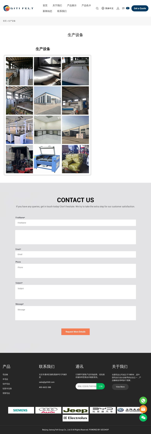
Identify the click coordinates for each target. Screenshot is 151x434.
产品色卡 (86, 5)
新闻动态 (47, 11)
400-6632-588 (45, 387)
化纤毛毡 (6, 384)
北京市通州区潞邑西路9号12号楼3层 (53, 375)
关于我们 (57, 5)
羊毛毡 (5, 379)
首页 (45, 5)
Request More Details (75, 332)
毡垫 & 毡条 (7, 388)
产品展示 (71, 5)
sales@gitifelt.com (46, 382)
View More (120, 387)
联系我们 (62, 11)
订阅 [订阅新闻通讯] (100, 386)
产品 (6, 366)
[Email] (86, 386)
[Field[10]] (75, 254)
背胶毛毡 (6, 393)
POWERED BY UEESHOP (99, 430)
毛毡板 (5, 374)
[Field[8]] (75, 223)
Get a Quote (140, 8)
